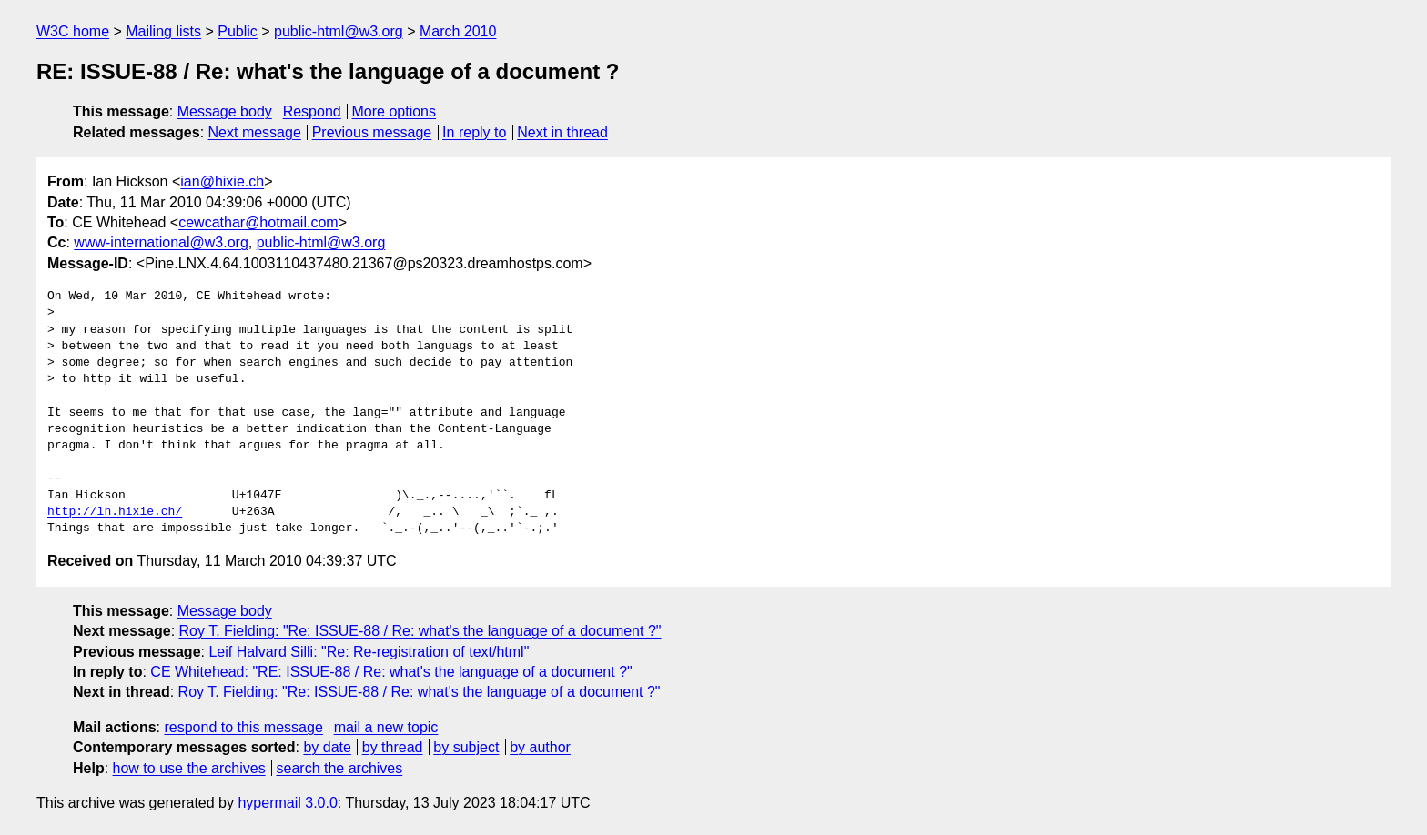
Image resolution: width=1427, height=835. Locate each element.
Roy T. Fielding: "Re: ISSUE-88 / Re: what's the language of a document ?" (420, 631)
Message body (224, 111)
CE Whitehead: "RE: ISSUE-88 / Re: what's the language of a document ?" (391, 671)
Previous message (372, 132)
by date (326, 747)
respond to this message (243, 727)
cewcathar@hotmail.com (258, 222)
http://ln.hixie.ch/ (114, 512)
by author (540, 747)
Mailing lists (163, 31)
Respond (312, 111)
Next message (254, 132)
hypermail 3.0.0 (287, 802)
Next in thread (562, 132)
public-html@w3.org (338, 31)
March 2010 (458, 31)
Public (238, 31)
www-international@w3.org (161, 242)
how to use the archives (189, 768)
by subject (466, 747)
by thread (392, 747)
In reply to (474, 132)
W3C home (72, 31)
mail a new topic (386, 727)
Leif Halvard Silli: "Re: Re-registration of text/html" (368, 651)
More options (394, 111)
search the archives (340, 768)
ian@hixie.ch (222, 181)
